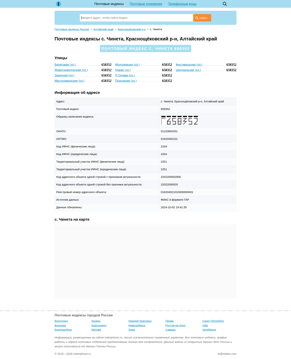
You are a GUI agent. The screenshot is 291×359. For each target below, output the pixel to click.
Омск (131, 329)
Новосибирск (136, 325)
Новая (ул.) (123, 70)
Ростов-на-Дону (175, 325)
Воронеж (60, 325)
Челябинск (209, 329)
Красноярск (98, 325)
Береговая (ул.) (65, 64)
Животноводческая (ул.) (71, 70)
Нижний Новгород (139, 320)
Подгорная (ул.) (126, 80)
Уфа (205, 325)
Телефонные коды (182, 4)
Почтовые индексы (109, 4)
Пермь (169, 320)
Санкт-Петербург (213, 320)
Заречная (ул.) (64, 75)
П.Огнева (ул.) (125, 75)
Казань (95, 320)
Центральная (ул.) (188, 70)
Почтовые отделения (146, 4)
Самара (170, 329)
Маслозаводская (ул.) (69, 80)
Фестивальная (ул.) (189, 64)
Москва (96, 329)
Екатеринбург (63, 329)
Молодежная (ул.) (127, 64)
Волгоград (61, 320)
